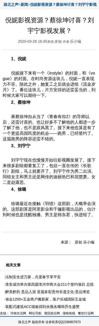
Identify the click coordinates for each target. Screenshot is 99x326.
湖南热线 (69, 313)
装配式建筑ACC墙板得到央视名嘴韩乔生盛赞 (42, 307)
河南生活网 (18, 313)
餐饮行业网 (86, 313)
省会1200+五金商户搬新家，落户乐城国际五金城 (45, 299)
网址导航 (35, 313)
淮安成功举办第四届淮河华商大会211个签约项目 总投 (49, 284)
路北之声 (24, 322)
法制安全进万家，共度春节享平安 (33, 277)
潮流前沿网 (52, 313)
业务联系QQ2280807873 (63, 322)
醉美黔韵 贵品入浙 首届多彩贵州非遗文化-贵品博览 (47, 292)
